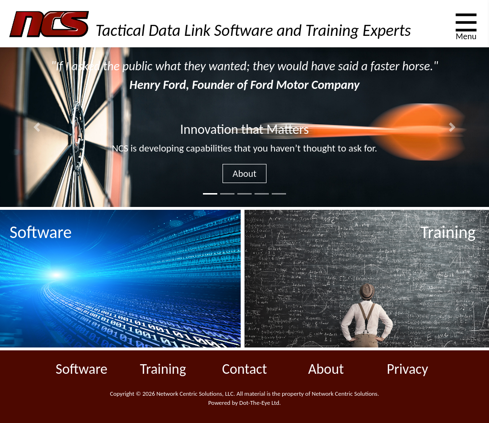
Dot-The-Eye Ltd (259, 402)
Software (81, 369)
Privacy (407, 369)
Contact (244, 369)
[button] (37, 126)
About (244, 173)
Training (163, 369)
